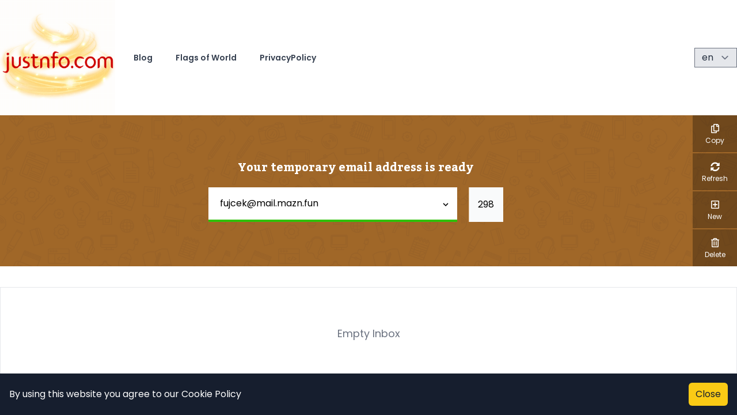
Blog (143, 57)
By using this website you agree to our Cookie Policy (125, 394)
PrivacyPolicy (288, 57)
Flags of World (206, 57)
